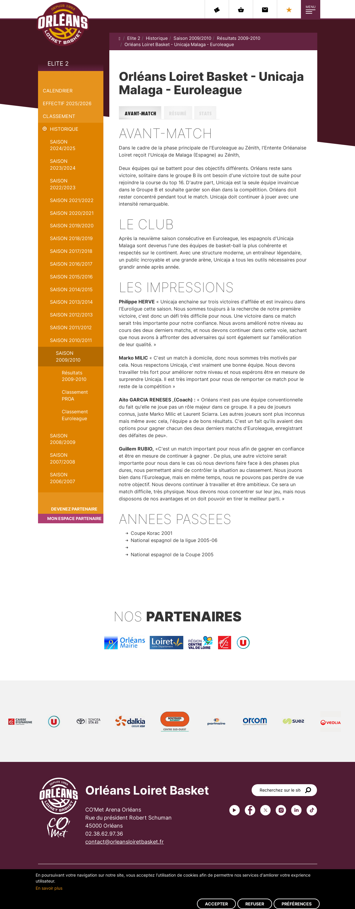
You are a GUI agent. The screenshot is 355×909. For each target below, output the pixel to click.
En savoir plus (49, 888)
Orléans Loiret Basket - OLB (63, 24)
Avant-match (141, 112)
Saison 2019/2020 (72, 226)
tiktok (312, 810)
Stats (207, 112)
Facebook (250, 810)
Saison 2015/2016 (71, 277)
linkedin (296, 810)
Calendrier (57, 91)
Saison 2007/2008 (62, 458)
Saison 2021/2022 (72, 200)
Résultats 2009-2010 (74, 376)
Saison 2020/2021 (72, 213)
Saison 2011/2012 (71, 327)
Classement (59, 116)
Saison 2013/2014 (71, 302)
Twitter (265, 810)
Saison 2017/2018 (71, 251)
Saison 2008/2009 (62, 439)
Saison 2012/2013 (71, 315)
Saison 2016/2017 (71, 264)
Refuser (254, 903)
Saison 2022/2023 (62, 184)
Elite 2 (58, 63)
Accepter (216, 903)
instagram (281, 810)
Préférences (297, 903)
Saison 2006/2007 (62, 478)
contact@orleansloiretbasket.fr (124, 842)
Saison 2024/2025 (62, 145)
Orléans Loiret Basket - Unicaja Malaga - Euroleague (179, 44)
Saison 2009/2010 (68, 356)
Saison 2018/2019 (71, 238)
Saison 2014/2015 (71, 289)
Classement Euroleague (75, 415)
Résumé (179, 112)
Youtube (234, 810)
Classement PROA (75, 395)
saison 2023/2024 (62, 164)
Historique (64, 129)
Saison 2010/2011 (71, 340)
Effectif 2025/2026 (67, 103)
